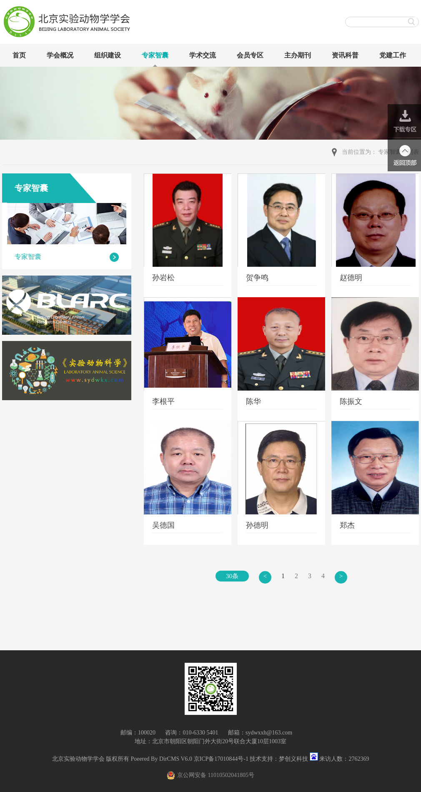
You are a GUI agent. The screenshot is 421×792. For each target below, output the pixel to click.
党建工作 (392, 55)
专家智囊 (155, 55)
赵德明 (351, 277)
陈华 (253, 401)
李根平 (163, 401)
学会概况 (60, 55)
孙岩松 (163, 277)
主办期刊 (297, 55)
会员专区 (250, 55)
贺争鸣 (257, 277)
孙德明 (257, 525)
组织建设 (107, 55)
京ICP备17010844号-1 (221, 759)
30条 (232, 576)
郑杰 (347, 525)
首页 (19, 55)
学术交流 (202, 55)
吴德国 (163, 525)
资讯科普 (345, 55)
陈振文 (351, 401)
